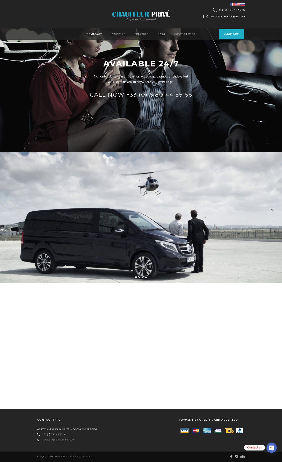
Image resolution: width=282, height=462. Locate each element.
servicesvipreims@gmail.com (58, 440)
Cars (161, 34)
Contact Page (185, 34)
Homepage (94, 34)
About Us (118, 34)
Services (141, 34)
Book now (231, 34)
